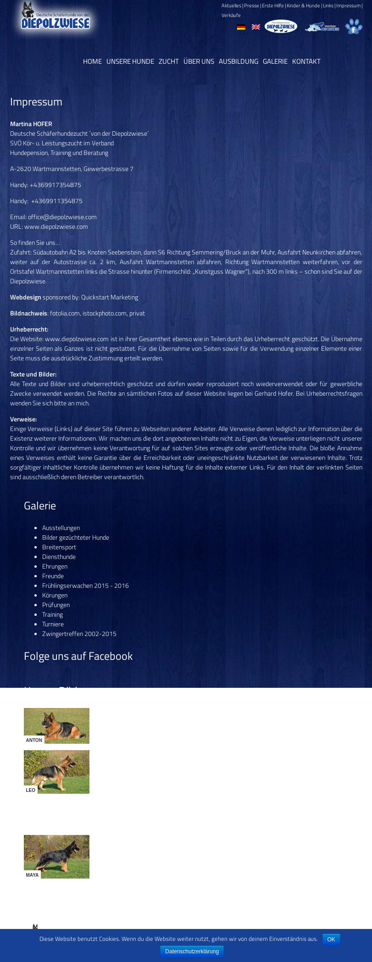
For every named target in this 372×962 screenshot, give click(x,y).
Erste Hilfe (273, 5)
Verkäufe (231, 15)
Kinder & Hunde (303, 5)
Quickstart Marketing (109, 297)
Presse (251, 5)
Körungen (54, 595)
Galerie (275, 61)
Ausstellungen (61, 527)
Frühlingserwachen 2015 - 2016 (85, 585)
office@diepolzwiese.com (62, 216)
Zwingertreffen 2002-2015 (79, 633)
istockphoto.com (105, 313)
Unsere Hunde (130, 61)
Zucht (169, 61)
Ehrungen (54, 566)
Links (328, 5)
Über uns (198, 61)
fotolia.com (65, 313)
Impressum (348, 5)
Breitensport (59, 547)
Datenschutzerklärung (192, 951)
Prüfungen (56, 604)
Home (92, 61)
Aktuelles (231, 5)
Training (52, 614)
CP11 (357, 925)
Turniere (53, 624)
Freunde (53, 576)
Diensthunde (59, 556)
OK (331, 939)
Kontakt (306, 61)
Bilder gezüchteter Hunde (75, 537)
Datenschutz (236, 925)
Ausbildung (238, 61)
